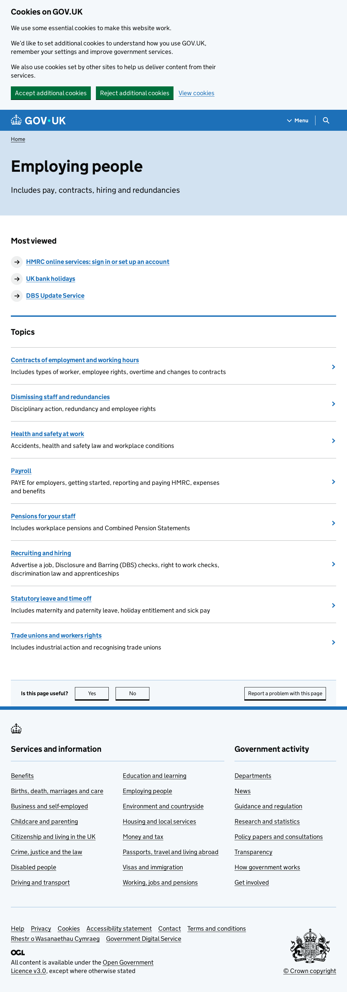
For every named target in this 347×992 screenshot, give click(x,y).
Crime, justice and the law (46, 852)
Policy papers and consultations (278, 837)
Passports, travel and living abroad (171, 852)
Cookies (69, 928)
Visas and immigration (153, 867)
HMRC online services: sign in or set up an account (97, 262)
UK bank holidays (50, 279)
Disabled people (33, 867)
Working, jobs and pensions (160, 882)
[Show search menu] (325, 120)
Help (17, 928)
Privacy (41, 928)
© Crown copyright (309, 971)
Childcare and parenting (44, 821)
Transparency (253, 852)
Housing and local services (159, 821)
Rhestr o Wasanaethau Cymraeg (55, 939)
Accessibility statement (119, 928)
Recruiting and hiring (41, 553)
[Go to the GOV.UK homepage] (38, 120)
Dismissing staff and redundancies (60, 397)
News (242, 791)
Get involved (251, 882)
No (139, 693)
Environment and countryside (163, 806)
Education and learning (154, 776)
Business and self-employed (49, 806)
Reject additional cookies (134, 93)
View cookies (197, 93)
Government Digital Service (143, 939)
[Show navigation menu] (297, 120)
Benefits (22, 776)
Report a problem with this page (285, 693)
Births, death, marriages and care (57, 791)
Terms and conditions (216, 928)
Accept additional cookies (51, 93)
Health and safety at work (47, 434)
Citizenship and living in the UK (53, 837)
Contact (169, 928)
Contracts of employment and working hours (75, 360)
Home (18, 139)
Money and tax (143, 837)
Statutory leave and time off (51, 598)
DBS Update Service (55, 295)
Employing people (147, 791)
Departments (252, 776)
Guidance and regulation (268, 806)
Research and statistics (267, 821)
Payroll (21, 471)
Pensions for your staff (43, 516)
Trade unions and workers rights (56, 635)
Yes (98, 693)
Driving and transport (40, 882)
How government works (267, 867)
